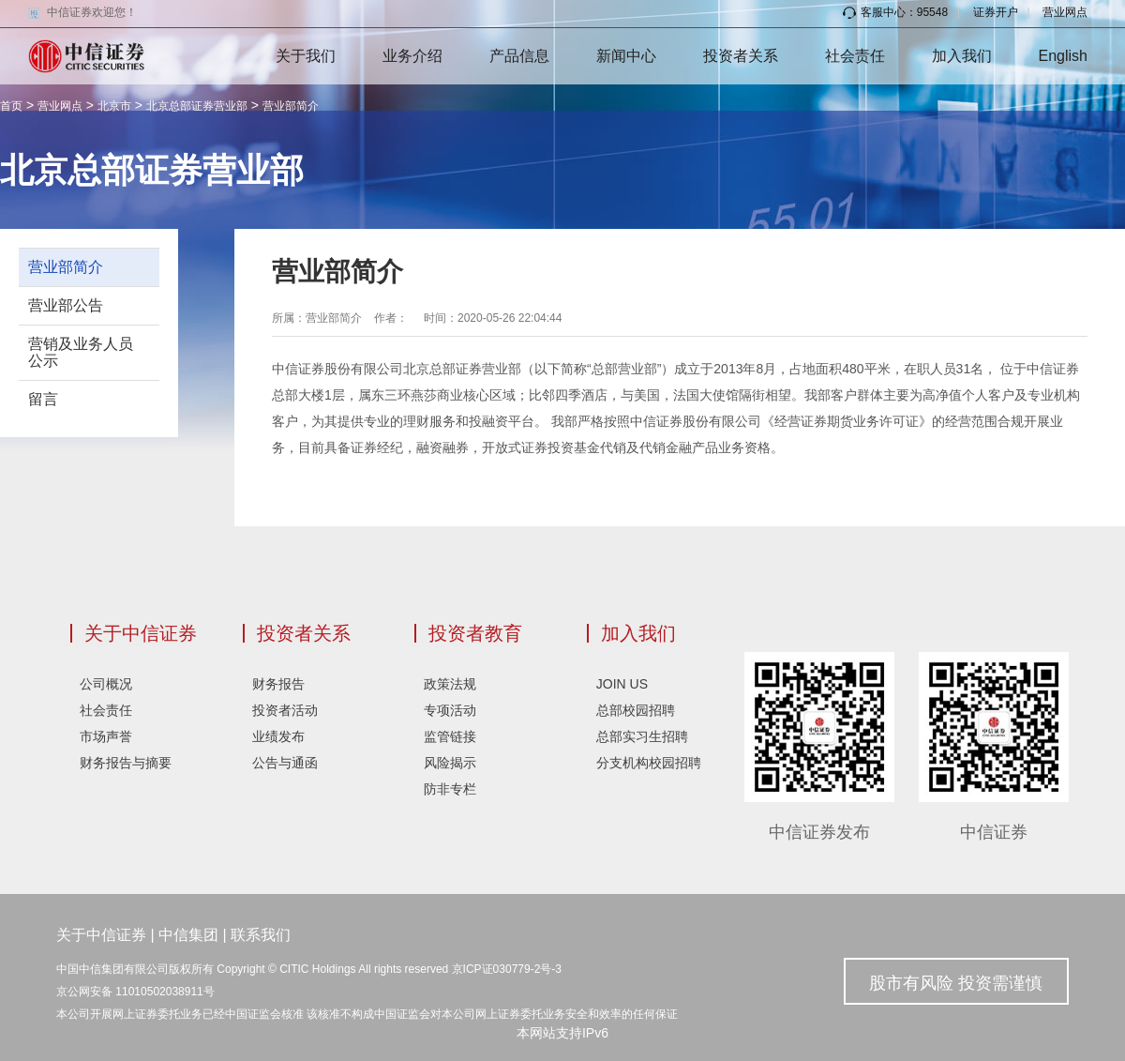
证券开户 (995, 12)
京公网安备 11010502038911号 (135, 991)
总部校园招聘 (635, 710)
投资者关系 (740, 56)
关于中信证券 (140, 633)
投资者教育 (475, 633)
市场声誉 (106, 736)
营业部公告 (65, 305)
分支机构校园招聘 (648, 762)
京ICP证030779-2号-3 (507, 969)
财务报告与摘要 (126, 762)
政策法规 (450, 683)
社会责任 (855, 56)
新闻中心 (626, 56)
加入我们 (962, 56)
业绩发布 (278, 736)
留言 (43, 399)
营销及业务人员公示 (80, 352)
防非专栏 (450, 788)
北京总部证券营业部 (197, 106)
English (1063, 56)
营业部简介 (290, 106)
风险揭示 (450, 762)
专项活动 (450, 710)
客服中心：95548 (895, 12)
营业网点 (1065, 12)
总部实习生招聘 (642, 736)
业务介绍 (412, 56)
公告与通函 (285, 762)
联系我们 (261, 935)
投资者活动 (285, 710)
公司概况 (106, 683)
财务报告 (278, 683)
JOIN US (622, 683)
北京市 (114, 106)
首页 (11, 106)
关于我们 (306, 56)
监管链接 (450, 736)
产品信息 (519, 56)
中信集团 (188, 935)
